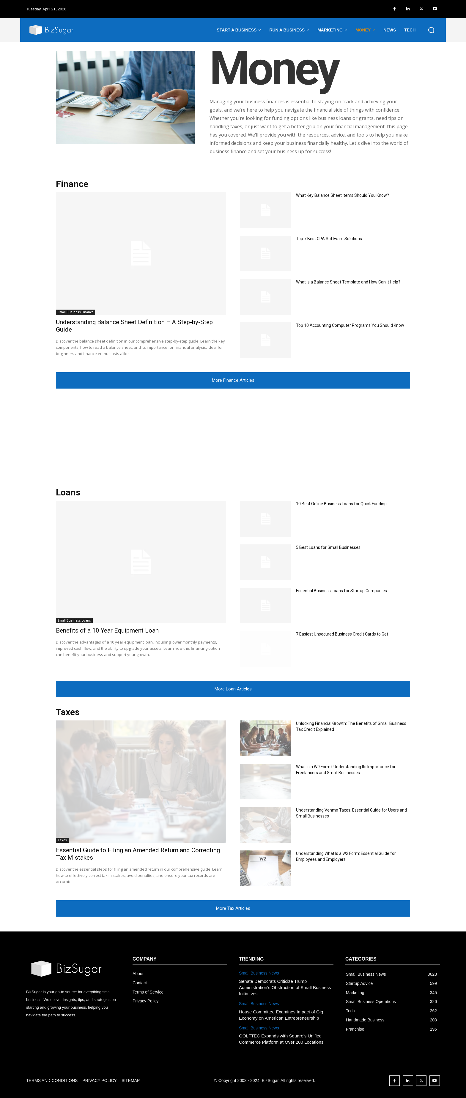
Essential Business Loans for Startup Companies (341, 590)
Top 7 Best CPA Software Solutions (329, 238)
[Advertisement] (233, 433)
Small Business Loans (74, 620)
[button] (431, 30)
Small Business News (259, 973)
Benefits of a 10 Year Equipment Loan (107, 630)
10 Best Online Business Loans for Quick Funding (341, 503)
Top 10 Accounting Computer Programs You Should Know (350, 325)
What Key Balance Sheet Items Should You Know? (342, 195)
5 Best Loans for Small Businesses (328, 547)
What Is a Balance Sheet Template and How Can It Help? (348, 282)
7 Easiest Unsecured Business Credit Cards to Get (342, 634)
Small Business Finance (75, 312)
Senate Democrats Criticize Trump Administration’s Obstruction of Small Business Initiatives (285, 987)
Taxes (62, 840)
